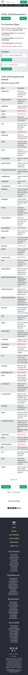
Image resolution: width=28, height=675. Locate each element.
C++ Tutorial (14, 569)
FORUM (11, 654)
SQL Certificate (14, 631)
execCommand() (5, 257)
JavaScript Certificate (14, 628)
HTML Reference (13, 578)
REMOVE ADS (13, 479)
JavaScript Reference (13, 581)
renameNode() (5, 434)
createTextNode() (5, 186)
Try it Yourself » (7, 59)
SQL (25, 5)
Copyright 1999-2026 (10, 669)
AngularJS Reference (13, 593)
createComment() (6, 163)
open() (3, 375)
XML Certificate (14, 642)
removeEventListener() (7, 420)
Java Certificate (14, 637)
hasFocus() (4, 307)
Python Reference (13, 584)
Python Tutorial (14, 562)
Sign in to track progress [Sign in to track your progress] (14, 492)
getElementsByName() (7, 289)
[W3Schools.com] (14, 524)
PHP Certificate (14, 634)
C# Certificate (14, 640)
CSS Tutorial (14, 556)
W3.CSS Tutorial (14, 563)
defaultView (4, 189)
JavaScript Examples (13, 605)
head (2, 316)
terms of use (8, 667)
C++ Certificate (14, 639)
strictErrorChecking (6, 444)
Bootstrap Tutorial (14, 565)
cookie (3, 150)
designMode (4, 199)
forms (2, 260)
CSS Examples (13, 603)
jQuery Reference (13, 594)
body (2, 123)
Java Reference (13, 591)
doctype (3, 207)
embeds (3, 249)
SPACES (14, 531)
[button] (13, 2)
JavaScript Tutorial (14, 557)
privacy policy (19, 667)
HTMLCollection (21, 279)
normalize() (4, 365)
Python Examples (13, 609)
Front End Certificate (14, 630)
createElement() (5, 176)
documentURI (5, 231)
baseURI (3, 117)
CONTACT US (14, 546)
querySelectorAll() (6, 394)
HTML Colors (13, 590)
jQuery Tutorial (14, 571)
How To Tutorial (14, 559)
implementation (5, 331)
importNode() (4, 339)
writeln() (3, 467)
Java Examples (13, 615)
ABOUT (16, 654)
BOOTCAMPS (14, 542)
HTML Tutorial (14, 554)
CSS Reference (13, 579)
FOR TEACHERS (14, 538)
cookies (12, 667)
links (2, 355)
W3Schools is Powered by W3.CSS (15, 671)
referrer (3, 412)
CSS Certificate (14, 627)
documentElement (6, 217)
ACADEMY (13, 656)
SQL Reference (13, 582)
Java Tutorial (14, 568)
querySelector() (5, 383)
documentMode (5, 228)
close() (3, 141)
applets (3, 114)
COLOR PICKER (14, 501)
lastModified (4, 347)
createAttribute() (5, 158)
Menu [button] (8, 2)
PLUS (14, 527)
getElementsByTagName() (8, 297)
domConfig (4, 246)
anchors (3, 111)
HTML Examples (13, 602)
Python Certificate (14, 633)
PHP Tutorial (14, 566)
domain (3, 237)
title (2, 447)
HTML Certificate (14, 625)
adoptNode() (4, 106)
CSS (11, 5)
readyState (4, 405)
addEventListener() (6, 99)
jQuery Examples (13, 618)
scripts (3, 437)
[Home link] (3, 2)
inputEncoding (5, 344)
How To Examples (13, 606)
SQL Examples (13, 608)
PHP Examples (13, 614)
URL (2, 452)
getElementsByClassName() (8, 277)
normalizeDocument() (7, 372)
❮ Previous (6, 18)
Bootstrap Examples (13, 612)
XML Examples (13, 616)
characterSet (4, 135)
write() (3, 458)
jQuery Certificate (14, 636)
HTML (6, 5)
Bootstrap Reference (13, 587)
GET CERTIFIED (14, 535)
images (3, 322)
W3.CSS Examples (13, 611)
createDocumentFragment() (8, 169)
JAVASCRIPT (18, 5)
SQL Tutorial (14, 560)
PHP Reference (13, 588)
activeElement (5, 91)
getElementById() (6, 268)
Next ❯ (23, 18)
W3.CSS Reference (13, 585)
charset (3, 132)
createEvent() (4, 181)
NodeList (19, 290)
